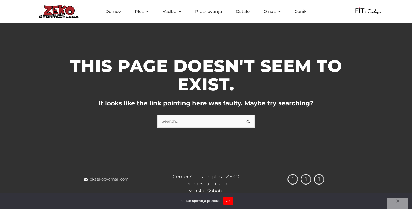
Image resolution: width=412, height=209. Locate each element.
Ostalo (243, 11)
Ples (142, 11)
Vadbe (172, 11)
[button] (142, 11)
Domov (113, 11)
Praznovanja (208, 11)
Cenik (301, 11)
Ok (228, 201)
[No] (397, 203)
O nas (272, 11)
